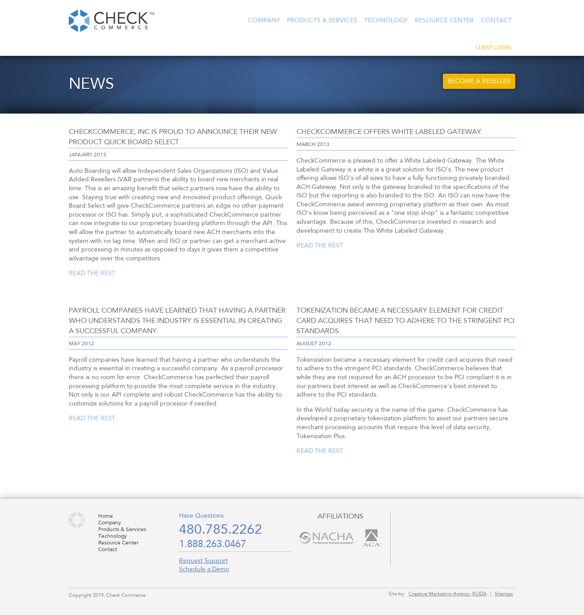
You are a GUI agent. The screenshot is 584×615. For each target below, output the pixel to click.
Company (264, 20)
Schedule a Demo (204, 569)
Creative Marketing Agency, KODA (448, 594)
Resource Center (444, 20)
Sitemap (504, 594)
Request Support (203, 561)
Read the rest (92, 273)
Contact (496, 20)
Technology (386, 20)
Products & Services (322, 20)
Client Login (493, 47)
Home (105, 516)
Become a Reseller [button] (479, 81)
